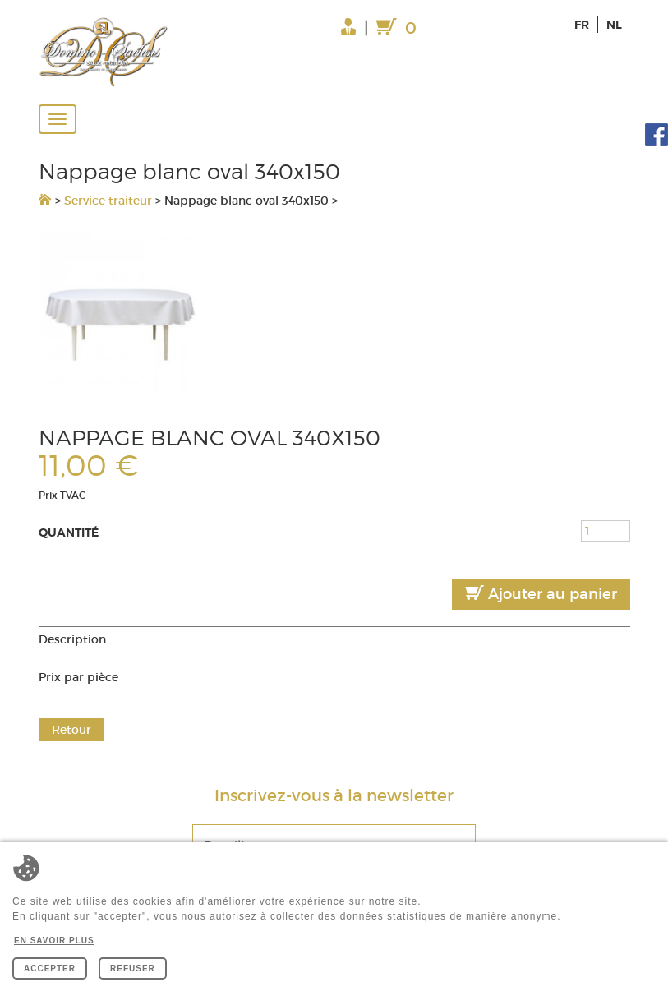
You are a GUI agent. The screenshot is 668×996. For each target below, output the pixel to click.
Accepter (50, 968)
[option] (334, 315)
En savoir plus (54, 940)
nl (614, 24)
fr (581, 24)
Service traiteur (108, 200)
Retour (71, 729)
